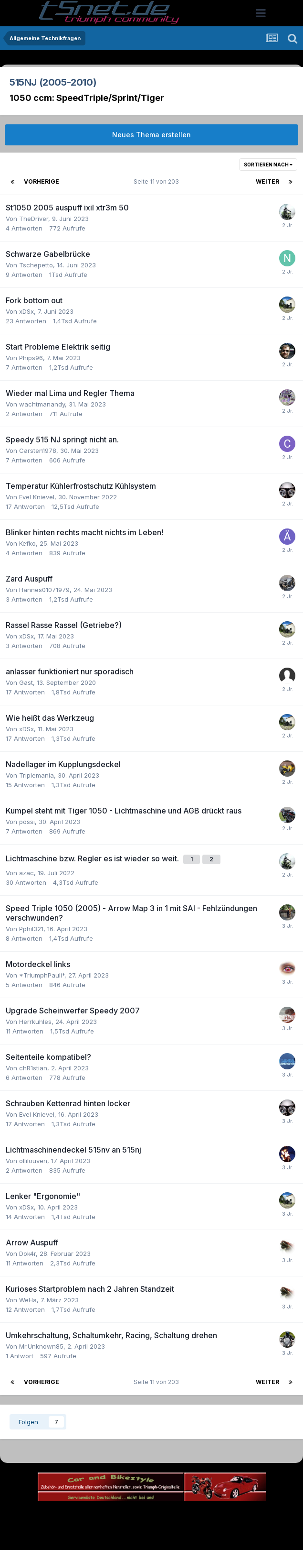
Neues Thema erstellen (151, 135)
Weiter (267, 181)
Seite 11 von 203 (158, 181)
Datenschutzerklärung (157, 1515)
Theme (99, 1515)
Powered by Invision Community (151, 1535)
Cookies (246, 1515)
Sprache (60, 1515)
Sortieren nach (268, 164)
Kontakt (212, 1515)
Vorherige (41, 181)
